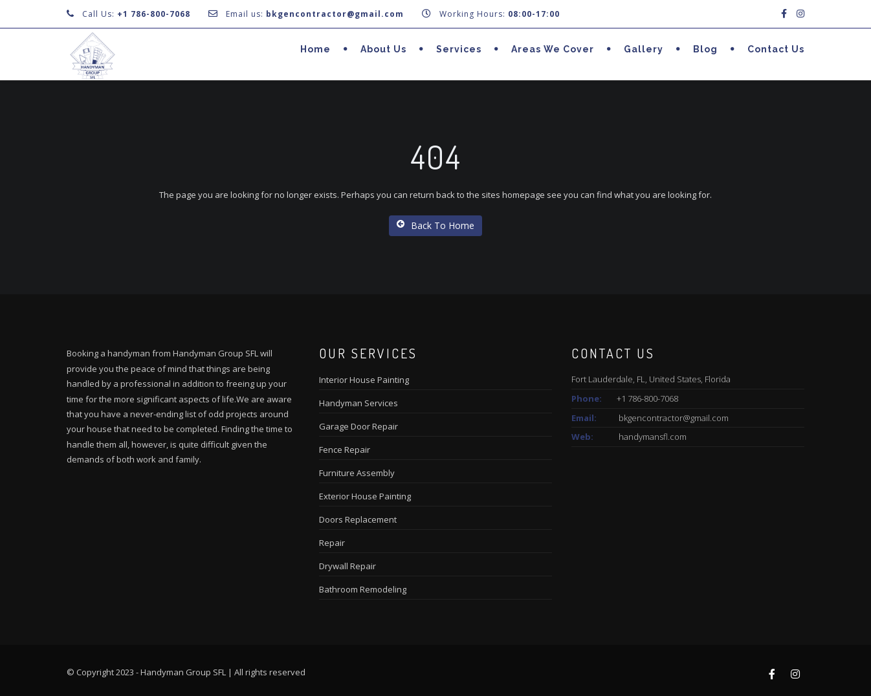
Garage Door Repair (358, 426)
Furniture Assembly (357, 473)
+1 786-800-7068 (153, 13)
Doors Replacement (358, 519)
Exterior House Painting (365, 496)
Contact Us (775, 49)
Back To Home (435, 225)
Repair (332, 543)
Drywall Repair (347, 566)
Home (315, 49)
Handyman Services (358, 403)
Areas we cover (552, 49)
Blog (705, 49)
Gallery (643, 49)
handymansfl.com (653, 436)
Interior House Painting (364, 380)
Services (458, 49)
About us (383, 49)
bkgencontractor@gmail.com (674, 418)
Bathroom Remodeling (362, 589)
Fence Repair (344, 449)
